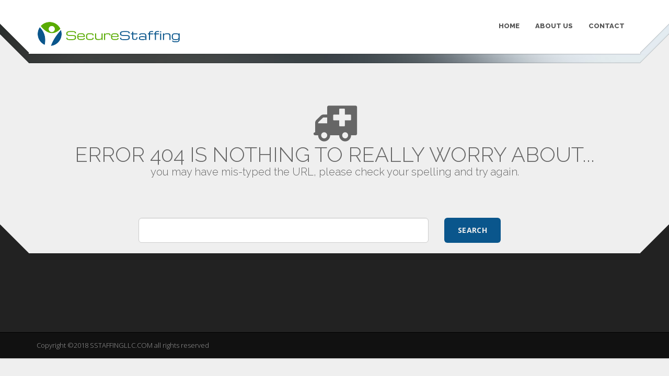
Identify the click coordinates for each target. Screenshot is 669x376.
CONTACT (607, 26)
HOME (509, 26)
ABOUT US (554, 26)
